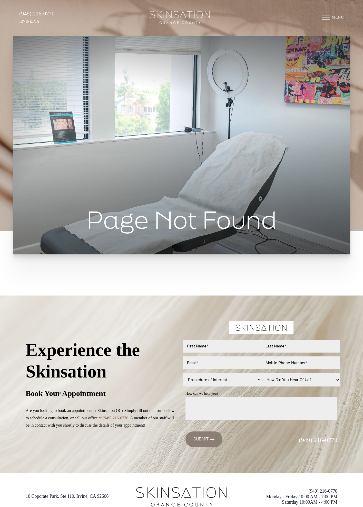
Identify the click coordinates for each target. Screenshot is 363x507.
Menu (338, 17)
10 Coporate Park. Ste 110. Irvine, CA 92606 (67, 496)
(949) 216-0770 (36, 13)
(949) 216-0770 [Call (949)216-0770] (115, 418)
